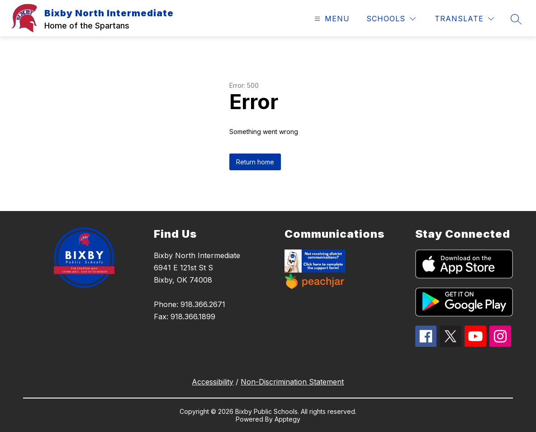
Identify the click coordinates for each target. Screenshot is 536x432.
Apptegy (287, 419)
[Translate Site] (464, 18)
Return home (255, 162)
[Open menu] (331, 18)
